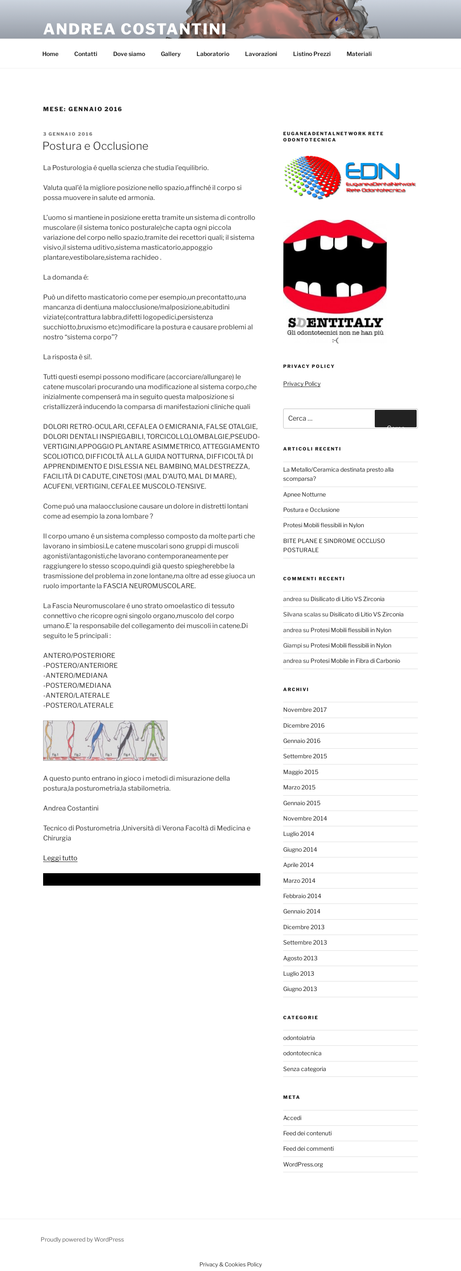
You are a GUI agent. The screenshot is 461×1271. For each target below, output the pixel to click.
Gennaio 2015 (301, 802)
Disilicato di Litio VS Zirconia (348, 598)
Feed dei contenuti (307, 1133)
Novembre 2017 (305, 709)
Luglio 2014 (298, 833)
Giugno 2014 (300, 849)
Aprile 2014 (298, 864)
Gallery (171, 53)
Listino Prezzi (312, 53)
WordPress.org (303, 1164)
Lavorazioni (261, 53)
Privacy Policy (301, 383)
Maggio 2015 (300, 771)
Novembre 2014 (305, 818)
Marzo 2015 (299, 787)
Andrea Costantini (135, 29)
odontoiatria (299, 1037)
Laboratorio (213, 53)
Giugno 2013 (300, 988)
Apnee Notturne (304, 494)
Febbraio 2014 (302, 895)
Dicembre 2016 (304, 725)
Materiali (359, 53)
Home (50, 53)
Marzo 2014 (299, 880)
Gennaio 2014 (301, 911)
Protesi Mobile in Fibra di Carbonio (355, 660)
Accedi (292, 1117)
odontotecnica (302, 1053)
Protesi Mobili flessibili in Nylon (323, 524)
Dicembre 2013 (304, 926)
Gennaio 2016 (301, 740)
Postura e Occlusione (95, 145)
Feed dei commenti (308, 1148)
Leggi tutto (60, 858)
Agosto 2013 (300, 958)
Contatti (85, 53)
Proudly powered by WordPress (82, 1239)
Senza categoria (304, 1068)
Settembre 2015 (305, 756)
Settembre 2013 (305, 942)
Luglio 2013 (298, 973)
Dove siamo (129, 53)
